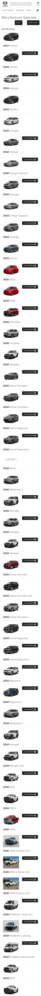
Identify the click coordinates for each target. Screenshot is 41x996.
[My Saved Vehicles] (38, 4)
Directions (20, 10)
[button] (7, 10)
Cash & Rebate (30, 53)
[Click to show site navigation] (38, 10)
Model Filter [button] (33, 23)
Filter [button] (18, 23)
